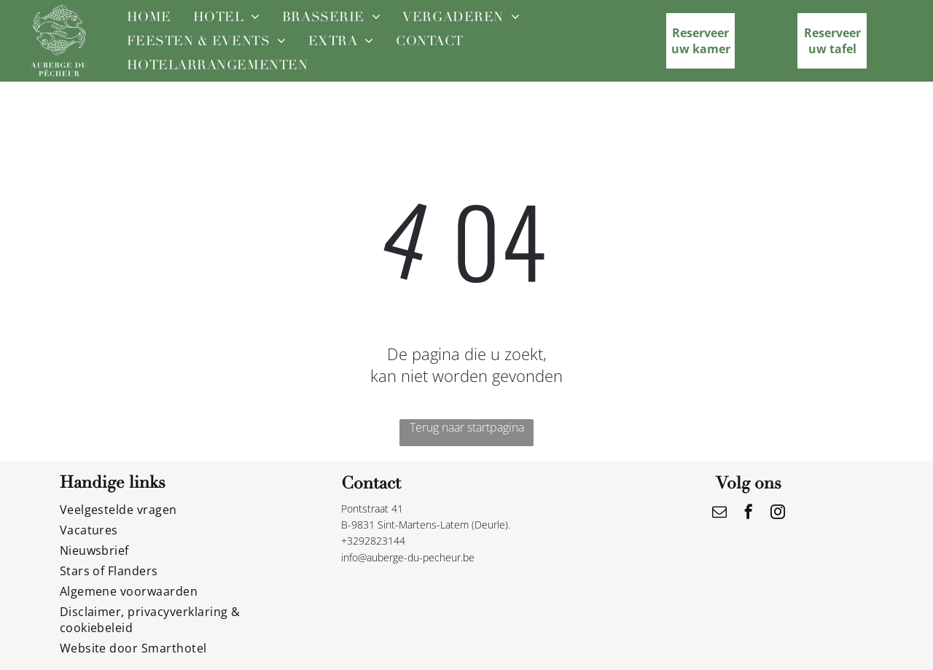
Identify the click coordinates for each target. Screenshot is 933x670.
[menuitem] (149, 16)
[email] (719, 513)
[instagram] (778, 513)
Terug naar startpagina (467, 427)
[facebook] (749, 513)
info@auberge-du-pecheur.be (408, 557)
